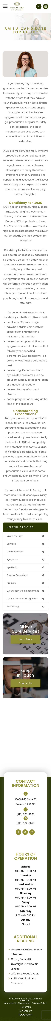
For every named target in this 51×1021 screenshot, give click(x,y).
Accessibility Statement (17, 1003)
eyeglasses (12, 559)
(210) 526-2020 (25, 814)
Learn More (25, 639)
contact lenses (15, 551)
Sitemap (26, 1007)
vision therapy (15, 536)
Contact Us (25, 683)
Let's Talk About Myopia (25, 973)
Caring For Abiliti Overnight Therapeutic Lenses (24, 963)
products (11, 583)
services (11, 543)
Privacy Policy (39, 1003)
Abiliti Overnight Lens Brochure (23, 981)
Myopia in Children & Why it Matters (26, 952)
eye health (12, 567)
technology (13, 606)
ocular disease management (22, 598)
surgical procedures (17, 575)
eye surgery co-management (23, 590)
